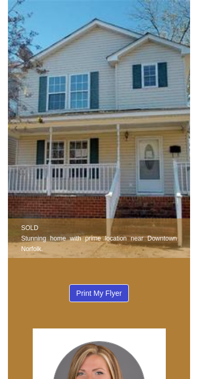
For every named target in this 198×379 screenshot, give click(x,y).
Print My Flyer (98, 293)
